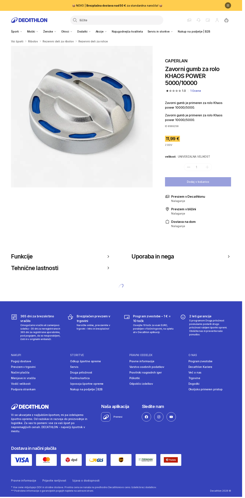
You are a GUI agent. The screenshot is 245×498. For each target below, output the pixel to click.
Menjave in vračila (23, 378)
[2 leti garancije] (205, 327)
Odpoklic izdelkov (141, 383)
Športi (16, 31)
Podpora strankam (23, 389)
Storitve (77, 355)
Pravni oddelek (140, 355)
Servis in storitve (160, 31)
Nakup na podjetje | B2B (194, 31)
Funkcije (60, 256)
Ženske (50, 31)
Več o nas (195, 372)
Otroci (67, 31)
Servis (74, 366)
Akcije (101, 31)
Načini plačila (20, 372)
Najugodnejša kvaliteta (127, 31)
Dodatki (84, 31)
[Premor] (228, 5)
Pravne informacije (141, 361)
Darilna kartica (79, 378)
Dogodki (193, 383)
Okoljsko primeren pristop (205, 389)
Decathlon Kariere (200, 366)
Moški (33, 31)
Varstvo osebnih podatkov (146, 366)
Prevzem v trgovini (23, 366)
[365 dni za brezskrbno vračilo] (36, 327)
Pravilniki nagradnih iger (145, 372)
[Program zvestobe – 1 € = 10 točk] (149, 327)
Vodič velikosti (20, 383)
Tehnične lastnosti (60, 268)
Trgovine (194, 378)
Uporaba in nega (181, 256)
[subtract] (188, 167)
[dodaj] (207, 167)
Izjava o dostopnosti (86, 480)
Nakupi (16, 355)
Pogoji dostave (21, 361)
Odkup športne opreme (85, 361)
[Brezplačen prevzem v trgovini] (92, 327)
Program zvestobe (200, 361)
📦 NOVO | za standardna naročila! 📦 (117, 5)
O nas (192, 355)
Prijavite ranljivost (54, 480)
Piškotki (134, 378)
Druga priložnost (81, 372)
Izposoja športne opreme (86, 383)
